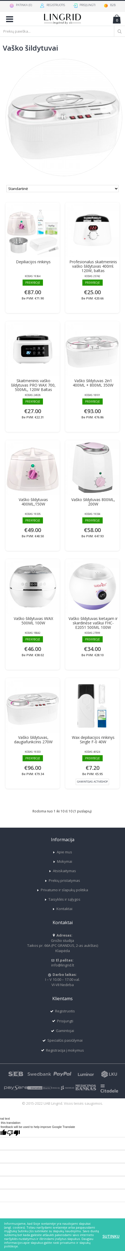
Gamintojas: (92, 781)
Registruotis (62, 1011)
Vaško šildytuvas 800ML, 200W (93, 502)
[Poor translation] (13, 1133)
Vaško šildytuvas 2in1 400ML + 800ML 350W (93, 383)
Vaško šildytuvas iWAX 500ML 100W (33, 621)
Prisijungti (62, 1021)
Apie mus (62, 851)
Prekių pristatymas (62, 880)
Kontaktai (62, 908)
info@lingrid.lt (62, 963)
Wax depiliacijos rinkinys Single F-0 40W (93, 739)
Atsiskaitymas (62, 870)
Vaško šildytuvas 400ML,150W (33, 502)
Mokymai (62, 861)
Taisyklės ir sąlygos (62, 899)
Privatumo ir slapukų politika (62, 889)
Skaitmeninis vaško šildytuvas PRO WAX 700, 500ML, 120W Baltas (33, 385)
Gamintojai (62, 1030)
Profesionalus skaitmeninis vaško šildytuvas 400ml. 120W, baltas (93, 266)
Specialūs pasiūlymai (62, 1040)
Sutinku (110, 1236)
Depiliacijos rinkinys (33, 261)
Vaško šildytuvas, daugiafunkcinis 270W (33, 739)
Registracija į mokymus (62, 1050)
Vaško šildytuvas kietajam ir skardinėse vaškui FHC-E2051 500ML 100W (93, 623)
